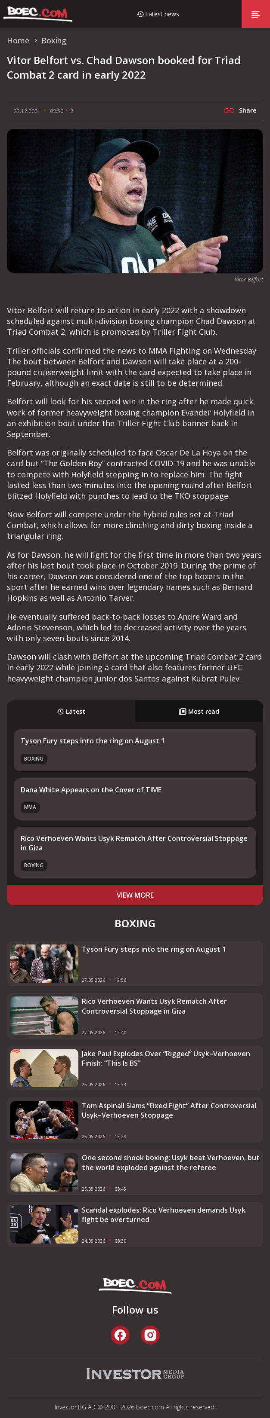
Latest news (162, 14)
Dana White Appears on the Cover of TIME (91, 790)
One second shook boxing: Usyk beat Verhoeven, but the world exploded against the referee (171, 1162)
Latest (70, 711)
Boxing (33, 758)
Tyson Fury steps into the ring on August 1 (93, 741)
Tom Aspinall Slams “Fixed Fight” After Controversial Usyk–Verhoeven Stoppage (169, 1110)
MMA (30, 807)
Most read (199, 711)
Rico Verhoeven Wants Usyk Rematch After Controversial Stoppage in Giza (154, 1005)
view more (135, 895)
